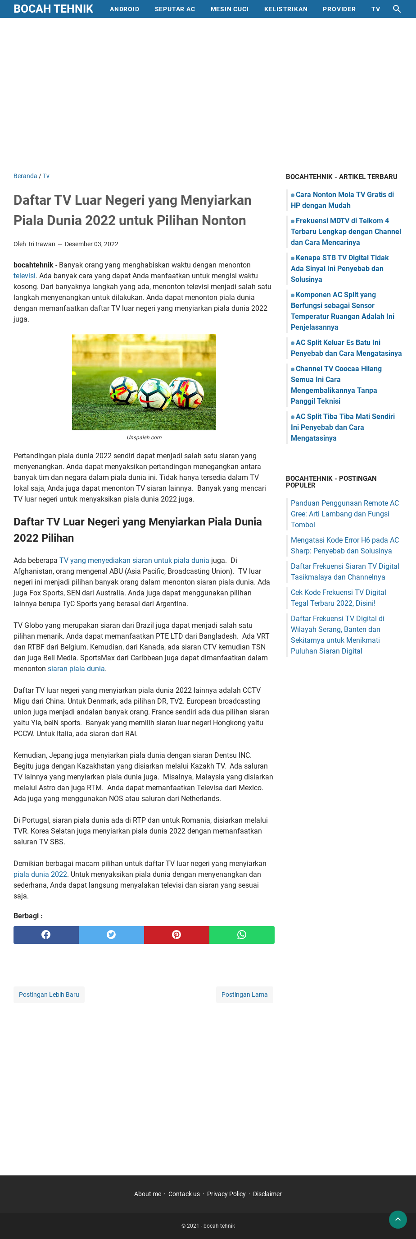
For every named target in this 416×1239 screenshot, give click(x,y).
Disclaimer (267, 1194)
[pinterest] (176, 935)
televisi (25, 276)
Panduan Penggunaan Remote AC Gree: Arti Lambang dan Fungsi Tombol (345, 514)
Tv (375, 9)
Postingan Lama (245, 994)
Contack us (184, 1194)
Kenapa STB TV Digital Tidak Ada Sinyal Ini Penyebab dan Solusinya (340, 268)
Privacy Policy (226, 1194)
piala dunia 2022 (40, 874)
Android (125, 9)
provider (339, 9)
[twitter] (111, 935)
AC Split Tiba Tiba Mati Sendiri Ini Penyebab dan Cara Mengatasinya (343, 427)
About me (147, 1194)
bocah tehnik (53, 8)
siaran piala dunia (76, 668)
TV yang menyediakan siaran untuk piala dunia (135, 560)
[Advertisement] (208, 95)
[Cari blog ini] (397, 9)
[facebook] (46, 935)
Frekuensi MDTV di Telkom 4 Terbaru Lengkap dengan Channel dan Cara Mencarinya (346, 231)
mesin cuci (230, 9)
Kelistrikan (286, 9)
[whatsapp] (242, 935)
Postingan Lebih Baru (49, 994)
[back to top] (398, 1220)
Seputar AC (175, 9)
